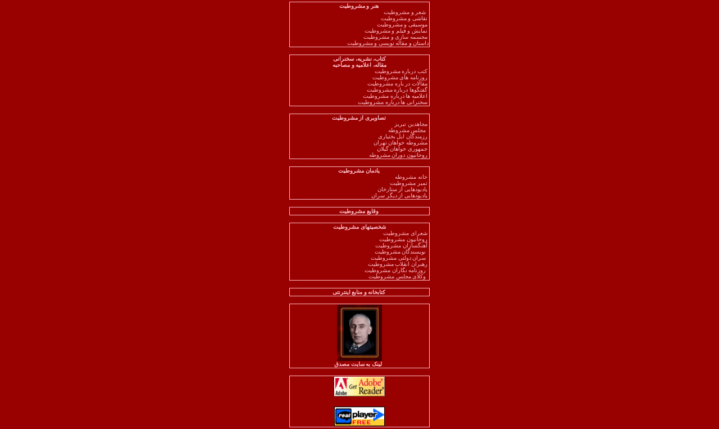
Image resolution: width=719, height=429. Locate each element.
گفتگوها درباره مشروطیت (398, 90)
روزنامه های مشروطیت (400, 77)
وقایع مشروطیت (359, 211)
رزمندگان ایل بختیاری (403, 136)
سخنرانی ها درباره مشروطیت (393, 102)
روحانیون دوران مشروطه (399, 155)
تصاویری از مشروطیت (360, 118)
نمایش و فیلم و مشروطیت (397, 31)
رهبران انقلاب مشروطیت (398, 264)
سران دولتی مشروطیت (400, 258)
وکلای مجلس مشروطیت (398, 276)
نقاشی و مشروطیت (405, 18)
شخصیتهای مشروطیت (359, 227)
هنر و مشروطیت (359, 6)
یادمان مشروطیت (359, 171)
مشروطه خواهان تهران (401, 142)
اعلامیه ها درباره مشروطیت (396, 96)
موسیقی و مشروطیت (403, 24)
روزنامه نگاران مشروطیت (397, 270)
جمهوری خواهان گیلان (403, 149)
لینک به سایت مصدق (359, 361)
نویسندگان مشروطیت (402, 252)
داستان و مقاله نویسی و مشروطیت (388, 43)
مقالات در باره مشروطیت (398, 83)
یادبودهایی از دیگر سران (400, 195)
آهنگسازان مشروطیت (402, 245)
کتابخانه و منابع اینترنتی (360, 292)
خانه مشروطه (412, 177)
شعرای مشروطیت (406, 233)
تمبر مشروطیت (409, 183)
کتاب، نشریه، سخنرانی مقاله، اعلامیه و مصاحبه (359, 62)
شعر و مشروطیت (406, 12)
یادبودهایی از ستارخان (403, 189)
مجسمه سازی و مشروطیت (396, 37)
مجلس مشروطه (407, 130)
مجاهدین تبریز (411, 124)
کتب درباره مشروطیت (402, 71)
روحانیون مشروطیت (404, 239)
